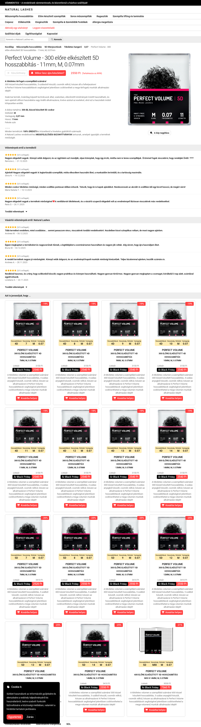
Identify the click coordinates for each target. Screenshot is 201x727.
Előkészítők (24, 22)
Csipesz (9, 22)
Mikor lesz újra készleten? (47, 73)
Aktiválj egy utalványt (16, 28)
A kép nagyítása (159, 133)
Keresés (56, 39)
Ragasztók (102, 16)
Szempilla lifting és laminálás (128, 16)
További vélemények (16, 211)
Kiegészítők (41, 22)
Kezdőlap (9, 47)
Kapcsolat (52, 33)
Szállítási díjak (12, 33)
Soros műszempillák (81, 16)
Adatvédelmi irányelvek (48, 724)
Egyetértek (14, 717)
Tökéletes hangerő (73, 47)
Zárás (30, 717)
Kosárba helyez (27, 398)
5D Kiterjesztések (52, 47)
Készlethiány (16, 73)
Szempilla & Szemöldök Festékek (70, 22)
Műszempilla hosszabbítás (19, 16)
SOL (68, 724)
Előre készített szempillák (51, 16)
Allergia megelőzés (102, 22)
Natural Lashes (19, 9)
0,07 (86, 47)
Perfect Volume (27, 355)
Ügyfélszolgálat (33, 33)
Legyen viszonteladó (44, 28)
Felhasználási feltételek (18, 724)
